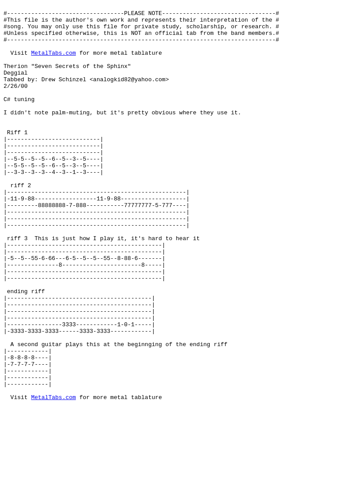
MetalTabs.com (53, 63)
